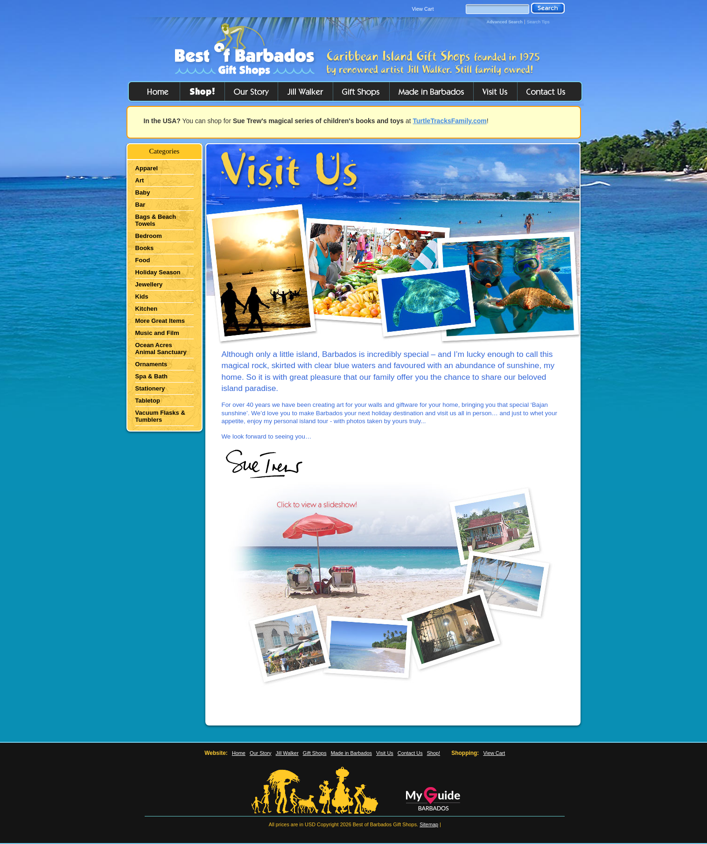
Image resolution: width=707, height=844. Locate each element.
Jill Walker (287, 753)
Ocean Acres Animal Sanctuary (161, 349)
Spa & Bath (151, 376)
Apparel (146, 168)
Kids (141, 296)
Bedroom (148, 235)
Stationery (150, 388)
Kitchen (146, 308)
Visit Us (384, 753)
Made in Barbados (351, 753)
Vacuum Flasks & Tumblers (160, 416)
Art (139, 180)
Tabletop (147, 400)
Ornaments (151, 364)
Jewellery (149, 284)
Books (144, 247)
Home (238, 753)
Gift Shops (315, 753)
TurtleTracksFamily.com (450, 121)
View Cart (423, 9)
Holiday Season (158, 272)
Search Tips (538, 22)
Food (142, 260)
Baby (142, 192)
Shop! (433, 753)
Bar (140, 204)
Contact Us (410, 753)
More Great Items (160, 320)
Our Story (261, 753)
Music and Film (157, 332)
